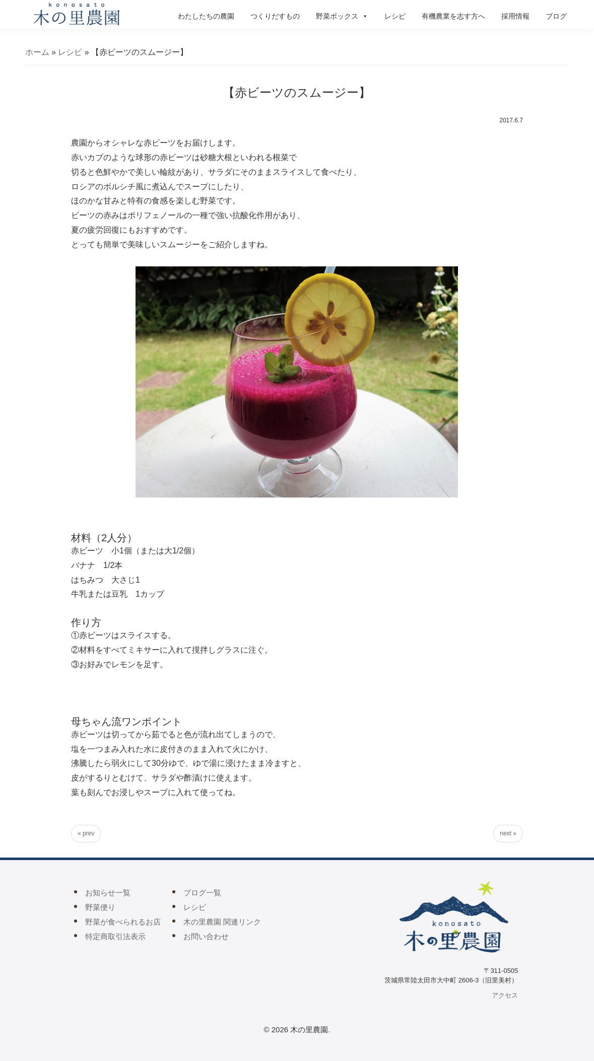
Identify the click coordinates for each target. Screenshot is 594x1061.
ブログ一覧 (202, 892)
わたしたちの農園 (206, 16)
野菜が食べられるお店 (123, 921)
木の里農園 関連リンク (222, 921)
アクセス (505, 995)
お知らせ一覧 (107, 892)
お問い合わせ (206, 936)
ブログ (556, 16)
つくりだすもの (275, 16)
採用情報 (515, 16)
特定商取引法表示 (115, 936)
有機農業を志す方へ (453, 16)
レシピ (395, 16)
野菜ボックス (342, 16)
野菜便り (100, 907)
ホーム (37, 52)
